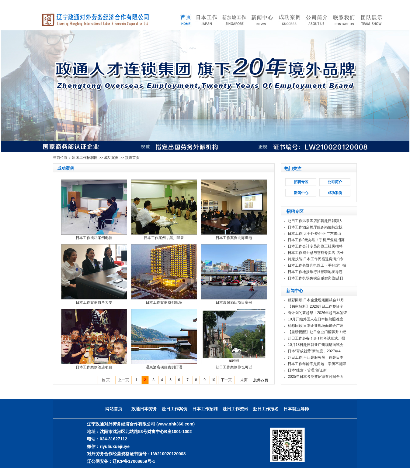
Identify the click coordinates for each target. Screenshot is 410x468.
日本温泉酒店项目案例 (234, 302)
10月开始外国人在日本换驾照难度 (315, 319)
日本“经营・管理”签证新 (307, 370)
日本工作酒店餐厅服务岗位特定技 (315, 227)
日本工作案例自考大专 (94, 302)
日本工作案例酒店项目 (94, 367)
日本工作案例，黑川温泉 (164, 238)
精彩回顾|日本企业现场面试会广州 (315, 325)
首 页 (106, 380)
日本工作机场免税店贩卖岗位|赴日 (315, 278)
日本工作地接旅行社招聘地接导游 (315, 272)
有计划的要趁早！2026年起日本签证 (317, 313)
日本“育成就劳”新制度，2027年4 (314, 351)
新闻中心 (301, 193)
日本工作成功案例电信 (94, 238)
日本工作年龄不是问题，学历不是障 (317, 364)
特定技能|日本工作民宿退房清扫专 (315, 259)
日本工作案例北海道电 (234, 238)
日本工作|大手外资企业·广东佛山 (314, 233)
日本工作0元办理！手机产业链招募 (316, 240)
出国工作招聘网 (85, 157)
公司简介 (335, 182)
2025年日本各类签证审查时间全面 (315, 376)
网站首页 (113, 408)
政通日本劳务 (144, 408)
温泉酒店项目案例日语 (164, 367)
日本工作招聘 (205, 408)
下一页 (226, 380)
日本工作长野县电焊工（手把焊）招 (317, 265)
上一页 (123, 380)
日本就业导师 (296, 408)
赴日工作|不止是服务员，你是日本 (315, 357)
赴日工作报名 (266, 408)
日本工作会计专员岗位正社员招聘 (315, 246)
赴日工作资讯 (235, 408)
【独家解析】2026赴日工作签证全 (315, 306)
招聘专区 (301, 182)
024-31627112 (113, 438)
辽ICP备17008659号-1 (134, 461)
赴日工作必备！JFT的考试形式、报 (316, 338)
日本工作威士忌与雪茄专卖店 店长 (315, 253)
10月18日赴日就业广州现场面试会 (315, 345)
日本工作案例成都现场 (164, 302)
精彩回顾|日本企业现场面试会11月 (316, 300)
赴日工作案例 (174, 408)
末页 (244, 380)
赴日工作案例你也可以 (234, 367)
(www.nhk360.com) (175, 424)
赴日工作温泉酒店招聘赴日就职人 (315, 221)
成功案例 (111, 157)
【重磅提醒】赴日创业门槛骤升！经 (317, 332)
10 (213, 380)
